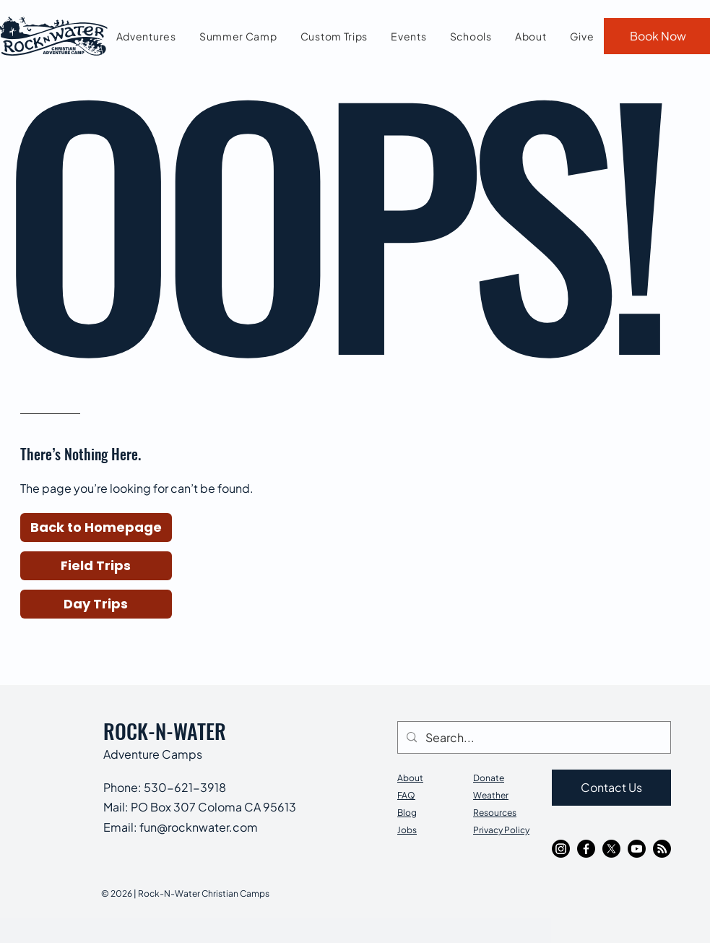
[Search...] (532, 737)
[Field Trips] (96, 565)
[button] (96, 527)
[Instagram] (561, 849)
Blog (407, 812)
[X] (611, 849)
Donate (488, 777)
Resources (494, 812)
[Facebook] (586, 849)
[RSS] (662, 849)
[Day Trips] (96, 604)
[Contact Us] (611, 788)
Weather (490, 795)
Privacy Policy (501, 829)
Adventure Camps (152, 754)
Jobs (407, 829)
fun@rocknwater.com (198, 827)
